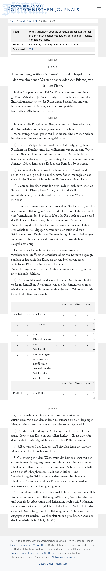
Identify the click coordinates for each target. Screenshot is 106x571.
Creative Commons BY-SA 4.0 (26, 545)
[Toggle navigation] (99, 9)
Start (12, 21)
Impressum (61, 563)
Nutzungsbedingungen (65, 557)
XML (31, 49)
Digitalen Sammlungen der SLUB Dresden (33, 553)
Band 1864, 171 (28, 21)
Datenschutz (46, 563)
